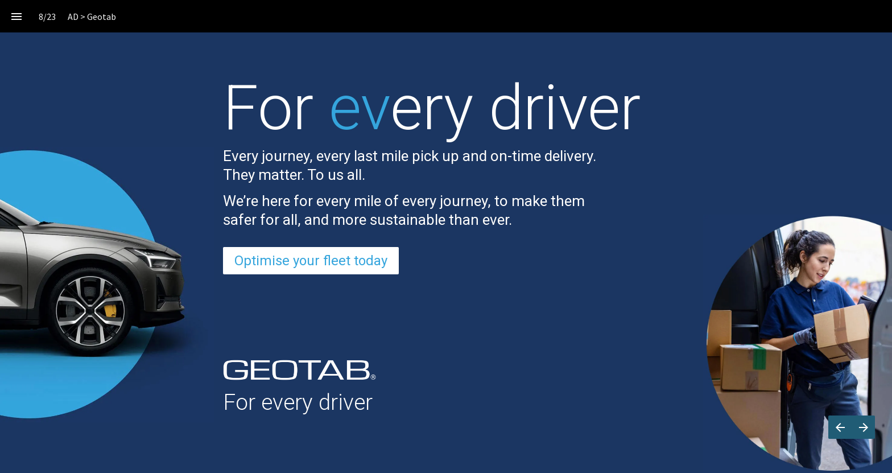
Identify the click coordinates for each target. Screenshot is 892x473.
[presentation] (446, 73)
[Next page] (863, 427)
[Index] (16, 16)
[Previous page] (840, 427)
